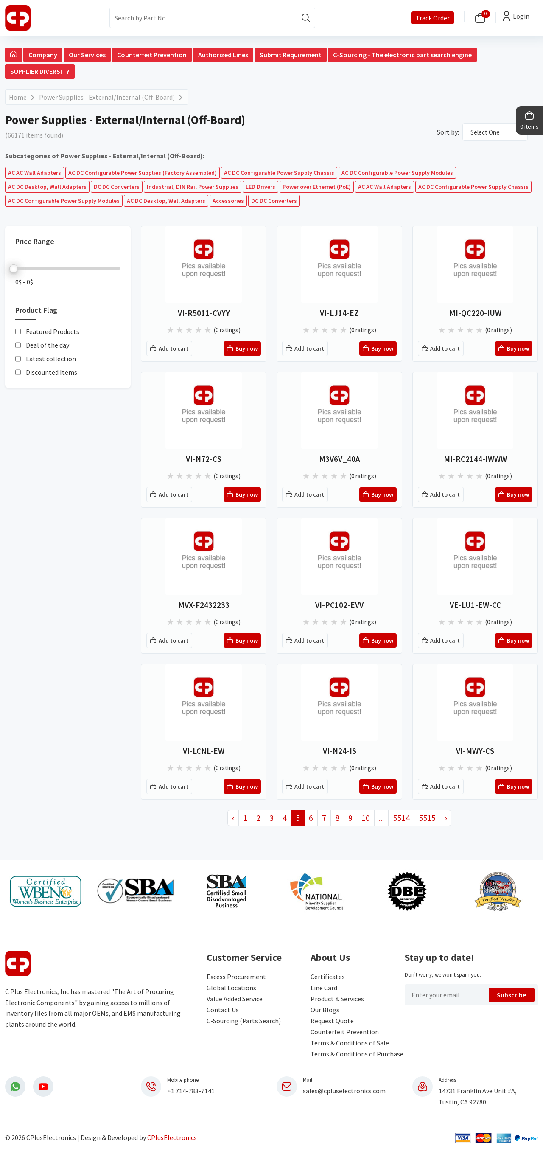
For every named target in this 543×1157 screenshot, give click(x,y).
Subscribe (511, 995)
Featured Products (52, 331)
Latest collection (51, 358)
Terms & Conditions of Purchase (357, 1054)
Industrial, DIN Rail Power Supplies (192, 187)
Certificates (328, 976)
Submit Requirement (291, 55)
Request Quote (332, 1021)
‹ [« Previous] (233, 817)
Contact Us (223, 1009)
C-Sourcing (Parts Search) (244, 1021)
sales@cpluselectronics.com (344, 1091)
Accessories (228, 201)
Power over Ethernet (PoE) (317, 187)
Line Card (324, 987)
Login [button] (521, 16)
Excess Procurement (236, 976)
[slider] (13, 268)
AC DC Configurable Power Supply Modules (397, 173)
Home (18, 97)
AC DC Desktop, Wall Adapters (47, 187)
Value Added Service (235, 998)
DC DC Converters (117, 187)
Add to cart (169, 349)
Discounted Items (51, 372)
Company (42, 55)
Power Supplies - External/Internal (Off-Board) (107, 97)
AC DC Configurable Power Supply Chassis (279, 173)
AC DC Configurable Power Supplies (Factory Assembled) (142, 173)
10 (365, 817)
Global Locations (231, 987)
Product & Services (337, 998)
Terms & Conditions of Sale (350, 1043)
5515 (427, 817)
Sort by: (448, 132)
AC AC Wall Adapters (34, 173)
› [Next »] (446, 817)
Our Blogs (325, 1009)
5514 (401, 817)
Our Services (87, 55)
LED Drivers (260, 187)
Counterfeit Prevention (152, 55)
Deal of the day (47, 345)
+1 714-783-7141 (191, 1091)
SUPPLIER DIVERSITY (40, 71)
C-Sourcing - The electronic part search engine (402, 55)
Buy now (242, 349)
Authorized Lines (223, 55)
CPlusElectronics (172, 1137)
